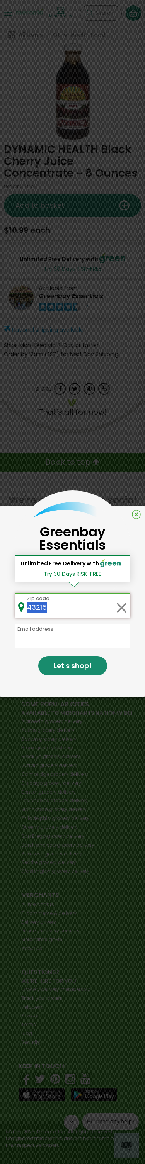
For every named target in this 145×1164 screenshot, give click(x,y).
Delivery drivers (38, 922)
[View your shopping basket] (133, 13)
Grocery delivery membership (55, 989)
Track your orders (41, 998)
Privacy (29, 1015)
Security (30, 1042)
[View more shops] (60, 13)
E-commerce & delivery (49, 913)
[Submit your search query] (89, 13)
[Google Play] (94, 1094)
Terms (28, 1024)
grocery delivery (51, 721)
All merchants (37, 904)
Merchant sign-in (41, 939)
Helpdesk (32, 1007)
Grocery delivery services (50, 930)
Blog (26, 1033)
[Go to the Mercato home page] (29, 11)
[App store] (42, 1095)
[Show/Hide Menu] (8, 12)
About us (31, 948)
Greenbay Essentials (71, 296)
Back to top (73, 461)
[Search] (101, 13)
